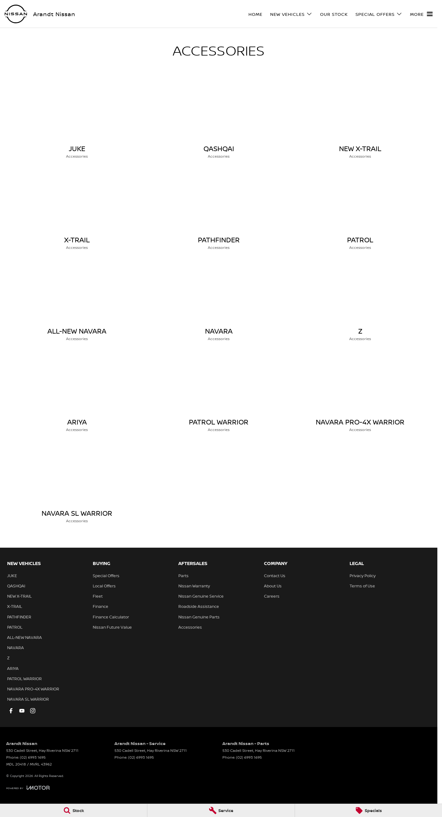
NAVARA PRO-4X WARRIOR (33, 689)
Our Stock (334, 14)
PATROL (14, 627)
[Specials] (368, 810)
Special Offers (106, 575)
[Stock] (73, 810)
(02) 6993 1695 (33, 757)
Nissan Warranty (194, 586)
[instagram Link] (33, 711)
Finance (100, 606)
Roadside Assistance (198, 606)
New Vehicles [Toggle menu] (291, 14)
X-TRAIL (14, 606)
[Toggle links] (28, 787)
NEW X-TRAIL (19, 596)
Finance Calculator (111, 617)
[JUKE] (77, 118)
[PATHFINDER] (219, 210)
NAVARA (15, 647)
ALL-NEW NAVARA (24, 637)
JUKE (12, 575)
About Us (273, 586)
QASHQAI (16, 586)
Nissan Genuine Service (201, 596)
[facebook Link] (11, 711)
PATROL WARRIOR (24, 678)
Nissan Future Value (112, 627)
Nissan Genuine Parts (199, 617)
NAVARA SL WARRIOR (28, 699)
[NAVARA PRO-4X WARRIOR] (360, 392)
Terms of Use (362, 586)
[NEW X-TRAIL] (360, 118)
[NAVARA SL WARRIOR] (77, 483)
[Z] (360, 301)
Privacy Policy (363, 575)
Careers (271, 596)
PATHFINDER (19, 617)
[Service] (220, 810)
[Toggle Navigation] (421, 14)
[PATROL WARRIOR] (219, 392)
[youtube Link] (22, 711)
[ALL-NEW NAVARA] (77, 301)
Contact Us (274, 575)
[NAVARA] (219, 301)
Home (255, 14)
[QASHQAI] (219, 118)
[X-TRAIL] (77, 210)
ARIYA (13, 668)
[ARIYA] (77, 392)
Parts (183, 575)
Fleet (98, 596)
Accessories (190, 627)
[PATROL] (360, 210)
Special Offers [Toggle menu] (378, 14)
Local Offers (104, 586)
